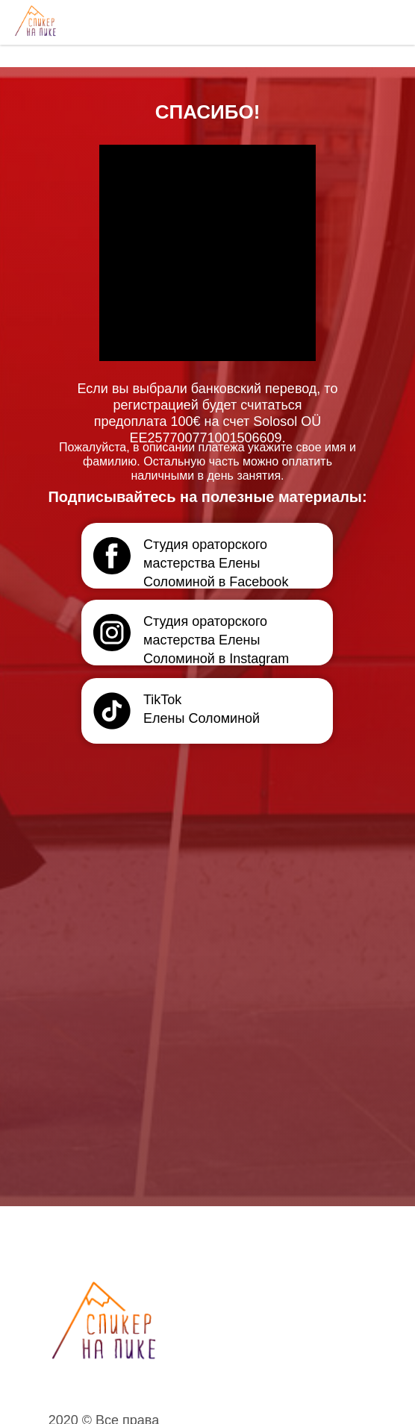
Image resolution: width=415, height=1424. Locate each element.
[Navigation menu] (389, 22)
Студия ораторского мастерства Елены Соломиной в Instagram (216, 640)
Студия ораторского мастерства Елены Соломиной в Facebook (215, 563)
